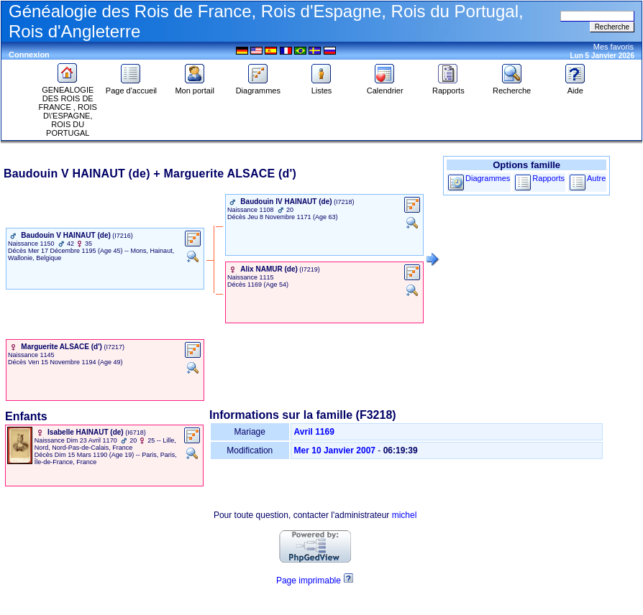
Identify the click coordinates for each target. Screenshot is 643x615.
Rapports (448, 87)
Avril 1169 (314, 432)
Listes (321, 87)
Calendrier (385, 87)
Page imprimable (308, 580)
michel (404, 515)
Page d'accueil (131, 87)
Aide (575, 87)
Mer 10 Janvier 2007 (334, 450)
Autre (596, 178)
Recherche (512, 87)
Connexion (29, 54)
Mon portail (194, 87)
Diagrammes (258, 87)
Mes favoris (613, 46)
